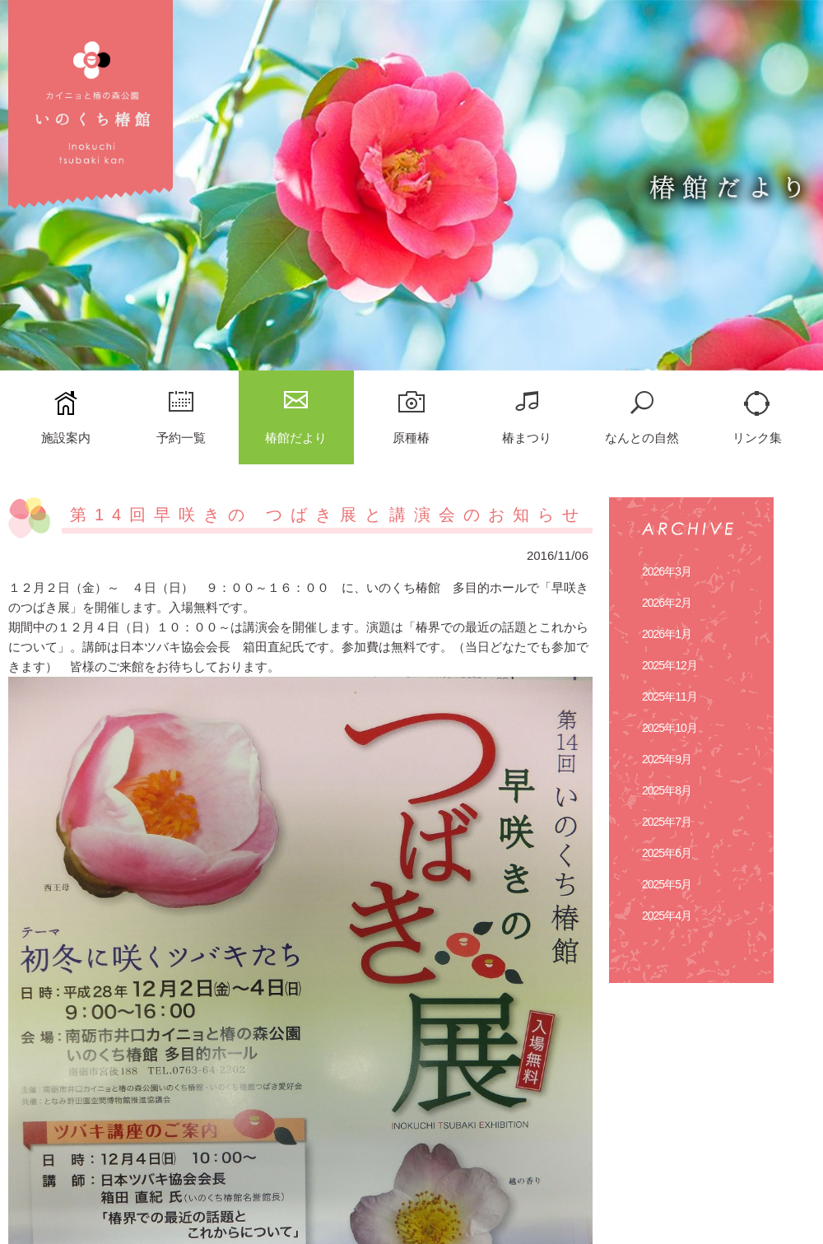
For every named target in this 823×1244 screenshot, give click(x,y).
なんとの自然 (642, 438)
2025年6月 (666, 853)
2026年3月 (666, 571)
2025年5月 (666, 884)
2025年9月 (666, 759)
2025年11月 (669, 696)
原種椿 (411, 438)
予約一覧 (181, 438)
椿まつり (526, 438)
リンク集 (757, 438)
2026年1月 (666, 634)
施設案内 (66, 438)
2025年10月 (669, 727)
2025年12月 (669, 665)
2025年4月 (666, 915)
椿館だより (296, 438)
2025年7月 (666, 821)
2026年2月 (666, 602)
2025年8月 (666, 790)
